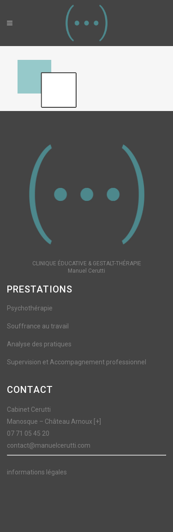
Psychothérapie (30, 308)
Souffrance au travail (38, 326)
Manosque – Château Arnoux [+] (54, 421)
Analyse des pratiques (39, 344)
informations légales (37, 472)
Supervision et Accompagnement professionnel (76, 362)
